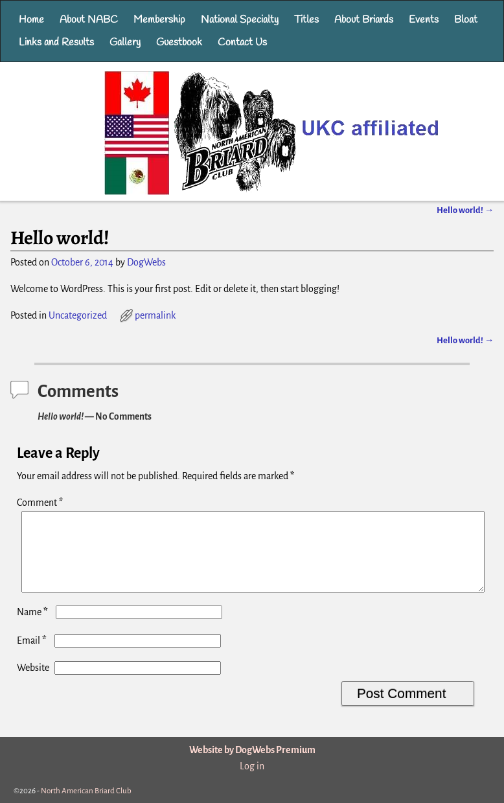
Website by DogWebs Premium (252, 750)
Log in (252, 766)
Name (34, 627)
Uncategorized (78, 315)
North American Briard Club (86, 791)
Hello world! (465, 210)
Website (33, 683)
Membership (159, 20)
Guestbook (179, 42)
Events (424, 20)
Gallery (125, 42)
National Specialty (240, 20)
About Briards (363, 20)
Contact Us (242, 42)
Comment (41, 502)
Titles (306, 20)
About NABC (89, 20)
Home (31, 20)
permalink (155, 315)
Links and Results (56, 42)
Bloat (465, 20)
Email (33, 656)
